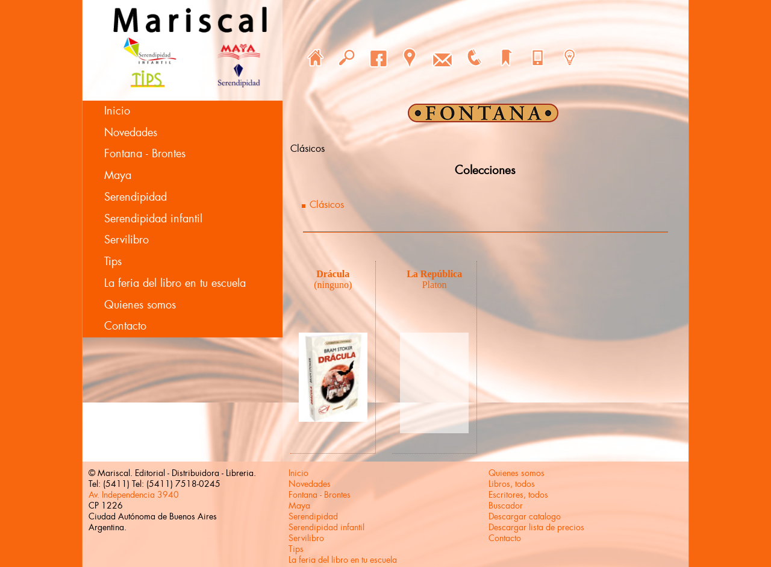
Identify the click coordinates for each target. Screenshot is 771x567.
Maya (117, 175)
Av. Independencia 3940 (134, 494)
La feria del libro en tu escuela (175, 283)
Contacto (125, 326)
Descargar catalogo (525, 516)
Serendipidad (135, 197)
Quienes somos (140, 305)
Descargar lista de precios (536, 527)
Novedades (130, 132)
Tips (113, 261)
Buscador (506, 505)
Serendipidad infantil (153, 218)
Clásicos (327, 204)
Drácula (332, 274)
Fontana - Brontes (145, 153)
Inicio (117, 111)
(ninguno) (333, 285)
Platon (434, 285)
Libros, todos (512, 483)
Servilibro (126, 240)
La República (434, 274)
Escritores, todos (518, 494)
